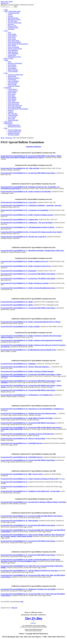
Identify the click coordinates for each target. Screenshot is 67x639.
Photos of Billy (12, 26)
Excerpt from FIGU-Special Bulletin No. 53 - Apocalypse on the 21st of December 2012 (27, 434)
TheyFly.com (4, 3)
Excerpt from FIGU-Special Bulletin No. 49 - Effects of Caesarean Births (23, 438)
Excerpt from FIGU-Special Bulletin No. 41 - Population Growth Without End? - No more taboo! (30, 491)
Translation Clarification (33, 146)
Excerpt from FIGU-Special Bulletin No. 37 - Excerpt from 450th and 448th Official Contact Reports (31, 516)
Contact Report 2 (13, 91)
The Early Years (12, 21)
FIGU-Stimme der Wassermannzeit (18, 44)
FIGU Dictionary (13, 52)
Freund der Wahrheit (14, 86)
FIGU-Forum (12, 100)
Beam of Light (12, 84)
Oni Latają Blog (12, 113)
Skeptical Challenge (13, 78)
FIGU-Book (11, 96)
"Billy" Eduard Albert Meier (12, 11)
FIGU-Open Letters (13, 40)
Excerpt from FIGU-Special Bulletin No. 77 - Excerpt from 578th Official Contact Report (28, 274)
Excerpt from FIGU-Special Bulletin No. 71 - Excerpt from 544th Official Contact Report (28, 308)
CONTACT (34, 623)
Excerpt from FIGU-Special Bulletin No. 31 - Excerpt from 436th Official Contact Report (28, 555)
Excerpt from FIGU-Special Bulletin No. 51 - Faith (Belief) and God (21, 443)
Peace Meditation (13, 50)
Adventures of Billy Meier (15, 74)
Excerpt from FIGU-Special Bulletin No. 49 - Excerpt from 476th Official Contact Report (28, 460)
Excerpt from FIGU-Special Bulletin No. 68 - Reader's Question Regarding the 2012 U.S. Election (30, 322)
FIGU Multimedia (13, 53)
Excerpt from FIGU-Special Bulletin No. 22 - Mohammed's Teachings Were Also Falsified (28, 589)
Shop (5, 128)
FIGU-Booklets (12, 35)
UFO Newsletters (13, 71)
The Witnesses (12, 79)
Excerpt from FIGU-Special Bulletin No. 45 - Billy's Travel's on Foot (22, 474)
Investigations (12, 65)
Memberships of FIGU (14, 57)
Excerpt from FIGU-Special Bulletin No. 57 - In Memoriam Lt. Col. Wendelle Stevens (27, 395)
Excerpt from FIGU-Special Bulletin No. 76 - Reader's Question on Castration (25, 283)
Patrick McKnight (13, 120)
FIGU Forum (11, 37)
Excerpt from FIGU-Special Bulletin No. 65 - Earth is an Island (20, 326)
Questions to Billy (13, 27)
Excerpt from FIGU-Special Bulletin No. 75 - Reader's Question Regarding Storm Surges (28, 288)
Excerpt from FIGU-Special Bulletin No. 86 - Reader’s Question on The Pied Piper (26, 191)
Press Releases (12, 68)
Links (6, 73)
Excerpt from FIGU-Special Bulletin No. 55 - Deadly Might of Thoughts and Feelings (27, 418)
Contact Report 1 (13, 89)
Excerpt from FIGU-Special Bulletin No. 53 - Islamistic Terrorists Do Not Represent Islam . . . (29, 413)
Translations (7, 87)
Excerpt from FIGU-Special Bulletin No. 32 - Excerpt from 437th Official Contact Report (28, 541)
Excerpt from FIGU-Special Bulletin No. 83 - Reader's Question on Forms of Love (26, 266)
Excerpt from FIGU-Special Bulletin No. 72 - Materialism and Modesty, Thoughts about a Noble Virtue (32, 250)
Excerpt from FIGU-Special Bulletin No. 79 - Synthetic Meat (19, 219)
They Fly (14, 608)
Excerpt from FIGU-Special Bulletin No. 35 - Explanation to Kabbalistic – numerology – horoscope (31, 205)
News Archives (12, 66)
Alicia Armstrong (13, 115)
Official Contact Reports (15, 48)
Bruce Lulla (11, 118)
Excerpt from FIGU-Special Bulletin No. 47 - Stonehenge (18, 363)
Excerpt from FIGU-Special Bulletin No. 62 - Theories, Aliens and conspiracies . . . (26, 366)
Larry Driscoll (12, 117)
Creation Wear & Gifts (14, 131)
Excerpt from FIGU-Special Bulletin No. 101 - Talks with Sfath (20, 168)
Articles (10, 14)
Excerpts (10, 16)
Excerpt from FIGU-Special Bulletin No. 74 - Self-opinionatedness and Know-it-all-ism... (28, 227)
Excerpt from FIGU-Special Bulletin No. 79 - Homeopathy (18, 271)
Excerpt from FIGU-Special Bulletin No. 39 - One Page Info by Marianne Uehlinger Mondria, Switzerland (33, 502)
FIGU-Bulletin (12, 99)
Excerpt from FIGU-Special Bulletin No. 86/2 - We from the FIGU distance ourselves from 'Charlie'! (31, 232)
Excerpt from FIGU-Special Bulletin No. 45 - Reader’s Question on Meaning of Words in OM (29, 479)
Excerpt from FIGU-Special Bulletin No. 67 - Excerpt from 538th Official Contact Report (28, 173)
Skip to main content (7, 1)
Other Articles (8, 121)
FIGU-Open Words (13, 104)
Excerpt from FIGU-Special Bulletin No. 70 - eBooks (17, 302)
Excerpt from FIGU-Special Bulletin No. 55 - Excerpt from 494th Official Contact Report (28, 423)
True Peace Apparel (13, 134)
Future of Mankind (13, 81)
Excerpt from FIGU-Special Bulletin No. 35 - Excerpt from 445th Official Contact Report (28, 525)
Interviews (11, 24)
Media (6, 60)
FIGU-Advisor (12, 92)
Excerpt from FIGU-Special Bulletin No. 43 (14, 482)
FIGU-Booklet (12, 97)
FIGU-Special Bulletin (14, 42)
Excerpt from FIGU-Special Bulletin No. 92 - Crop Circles (18, 202)
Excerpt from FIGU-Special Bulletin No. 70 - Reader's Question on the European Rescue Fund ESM (31, 340)
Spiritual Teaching (13, 18)
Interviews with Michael (15, 63)
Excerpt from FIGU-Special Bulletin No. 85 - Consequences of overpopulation (24, 210)
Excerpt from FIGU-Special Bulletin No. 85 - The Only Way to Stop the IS (23, 236)
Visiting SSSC (12, 55)
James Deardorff (12, 83)
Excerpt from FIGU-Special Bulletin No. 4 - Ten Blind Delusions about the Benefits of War (28, 350)
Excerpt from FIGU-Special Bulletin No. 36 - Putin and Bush (19, 520)
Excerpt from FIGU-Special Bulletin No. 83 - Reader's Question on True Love (24, 261)
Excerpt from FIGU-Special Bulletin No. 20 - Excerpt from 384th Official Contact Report (28, 390)
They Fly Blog (33, 618)
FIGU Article (12, 94)
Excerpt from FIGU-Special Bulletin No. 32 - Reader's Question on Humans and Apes (27, 215)
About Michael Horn (14, 125)
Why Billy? (11, 29)
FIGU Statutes (12, 45)
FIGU (6, 31)
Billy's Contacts (8, 58)
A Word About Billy (13, 13)
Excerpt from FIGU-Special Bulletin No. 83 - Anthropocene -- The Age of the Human (27, 222)
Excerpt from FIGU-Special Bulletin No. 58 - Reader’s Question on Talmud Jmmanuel (27, 371)
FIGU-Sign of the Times (15, 105)
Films (9, 61)
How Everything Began (14, 22)
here (5, 377)
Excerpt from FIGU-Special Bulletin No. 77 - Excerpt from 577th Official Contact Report (28, 278)
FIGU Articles (12, 34)
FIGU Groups (12, 39)
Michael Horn (8, 123)
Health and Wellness (14, 133)
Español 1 (11, 110)
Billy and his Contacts (14, 19)
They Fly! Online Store (14, 130)
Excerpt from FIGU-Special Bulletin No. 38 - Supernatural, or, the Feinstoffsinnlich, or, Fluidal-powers (32, 409)
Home (6, 9)
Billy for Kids (12, 76)
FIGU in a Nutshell (13, 47)
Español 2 (11, 112)
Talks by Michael (13, 70)
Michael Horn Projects (14, 126)
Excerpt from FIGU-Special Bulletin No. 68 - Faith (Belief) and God (21, 457)
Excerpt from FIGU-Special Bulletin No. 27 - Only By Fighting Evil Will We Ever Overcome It (30, 570)
